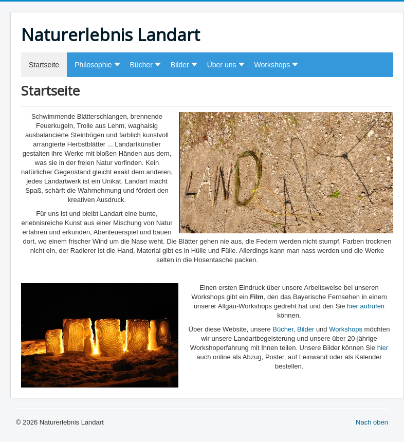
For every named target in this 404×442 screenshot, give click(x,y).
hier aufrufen (365, 306)
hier (383, 348)
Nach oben (372, 422)
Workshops (345, 329)
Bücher (282, 329)
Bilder (305, 329)
